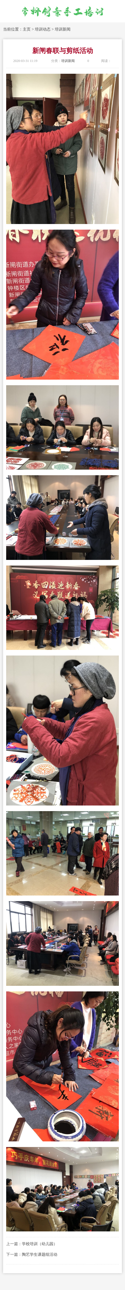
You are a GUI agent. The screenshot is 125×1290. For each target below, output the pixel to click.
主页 (27, 29)
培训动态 (43, 29)
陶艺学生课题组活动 (39, 1254)
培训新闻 (63, 29)
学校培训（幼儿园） (39, 1244)
